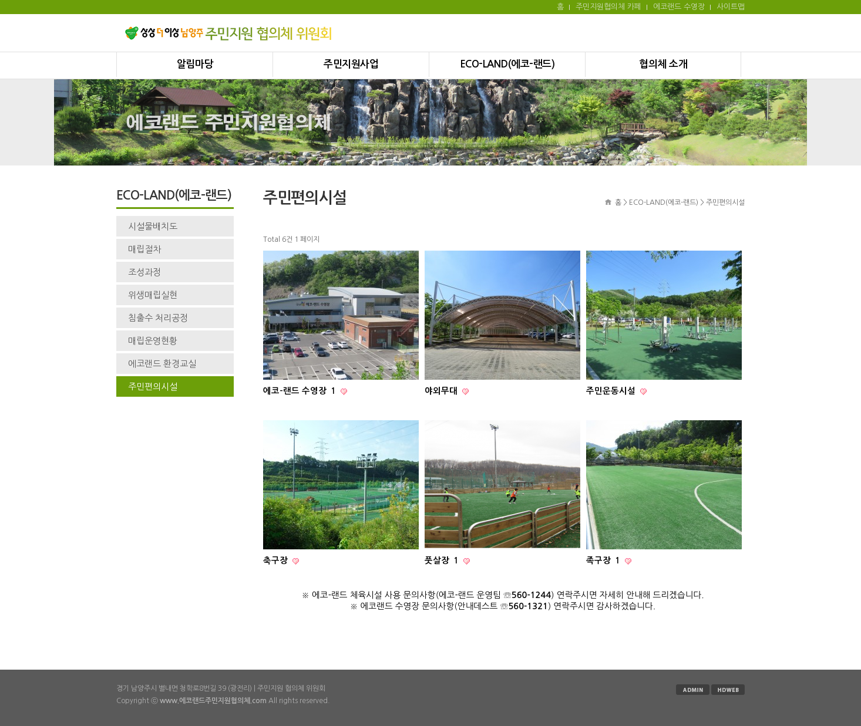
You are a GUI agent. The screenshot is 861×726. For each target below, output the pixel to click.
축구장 (276, 560)
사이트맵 (731, 7)
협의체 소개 (663, 64)
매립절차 (144, 249)
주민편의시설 (152, 386)
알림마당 (195, 64)
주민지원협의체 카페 (608, 7)
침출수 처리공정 (158, 317)
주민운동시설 (612, 391)
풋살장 (443, 560)
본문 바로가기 (0, 0)
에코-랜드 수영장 (300, 391)
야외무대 (442, 391)
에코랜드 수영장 (679, 7)
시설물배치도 (152, 226)
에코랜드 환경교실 (162, 363)
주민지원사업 (351, 64)
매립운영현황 (152, 340)
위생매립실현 (152, 295)
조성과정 (144, 272)
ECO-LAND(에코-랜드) (507, 64)
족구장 (604, 560)
